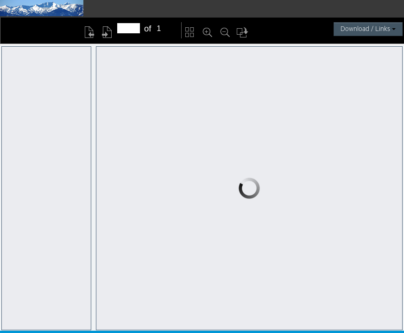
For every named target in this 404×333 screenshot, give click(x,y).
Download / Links (368, 29)
